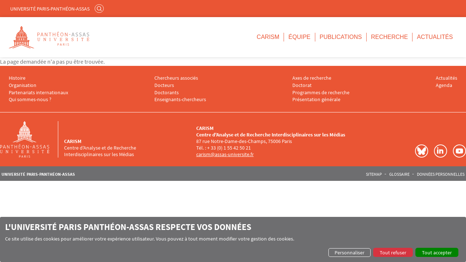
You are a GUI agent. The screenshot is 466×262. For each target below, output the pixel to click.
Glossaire (399, 174)
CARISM (268, 37)
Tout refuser (393, 252)
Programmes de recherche (321, 93)
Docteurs (164, 85)
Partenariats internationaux (38, 93)
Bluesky (421, 151)
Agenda (444, 85)
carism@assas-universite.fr (225, 154)
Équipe (299, 37)
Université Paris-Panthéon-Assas (50, 8)
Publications (341, 37)
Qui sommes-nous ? (30, 99)
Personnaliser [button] (349, 252)
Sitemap (374, 174)
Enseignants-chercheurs (180, 99)
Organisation (22, 85)
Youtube (459, 151)
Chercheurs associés (176, 78)
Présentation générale (316, 99)
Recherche (389, 37)
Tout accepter (437, 252)
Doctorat (302, 85)
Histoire (17, 78)
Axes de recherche (311, 78)
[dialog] (233, 239)
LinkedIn (440, 151)
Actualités (435, 37)
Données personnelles (441, 174)
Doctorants (166, 93)
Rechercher (100, 8)
